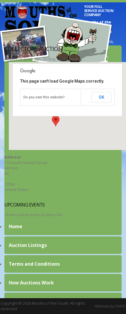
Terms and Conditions (34, 264)
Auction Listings (28, 245)
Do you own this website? (44, 97)
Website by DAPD (110, 306)
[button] (55, 121)
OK (101, 97)
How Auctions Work (31, 282)
